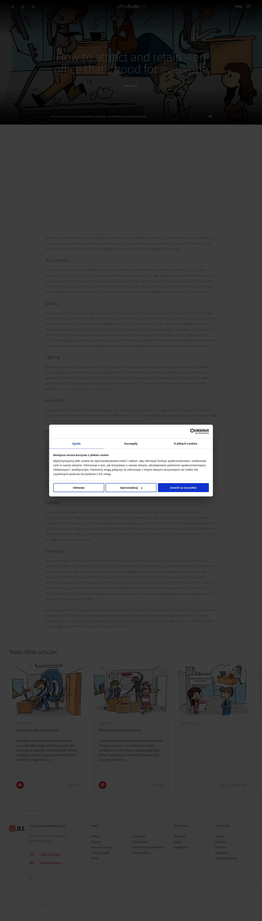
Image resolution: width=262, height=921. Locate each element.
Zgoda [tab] (76, 443)
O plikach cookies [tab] (185, 443)
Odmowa (78, 488)
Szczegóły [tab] (131, 443)
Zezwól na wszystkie (183, 488)
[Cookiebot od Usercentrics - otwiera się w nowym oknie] (193, 431)
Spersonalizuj (131, 488)
